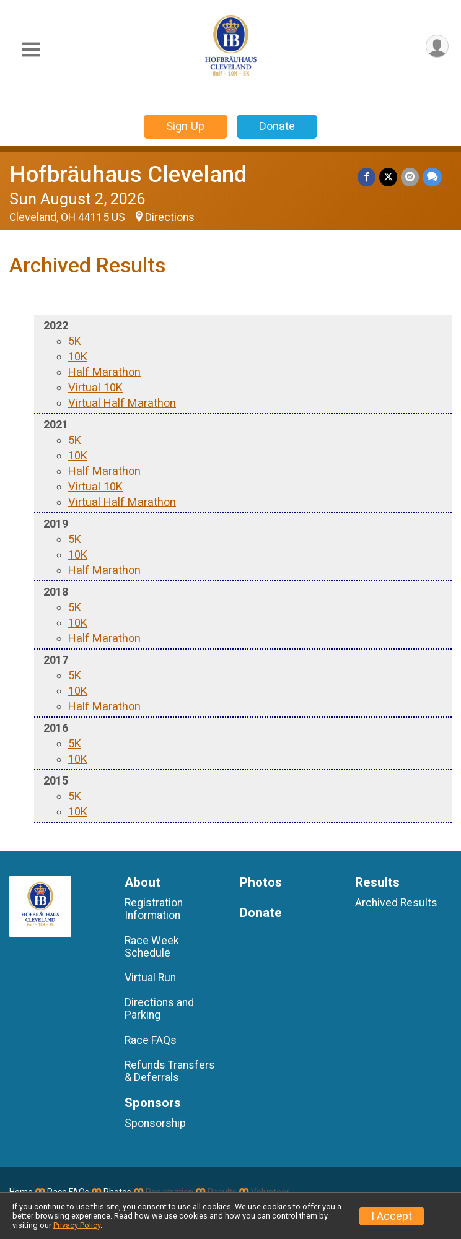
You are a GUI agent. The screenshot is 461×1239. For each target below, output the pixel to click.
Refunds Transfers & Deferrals (170, 1071)
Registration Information (154, 909)
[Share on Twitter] (388, 177)
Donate (277, 126)
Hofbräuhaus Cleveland (128, 174)
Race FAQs (151, 1040)
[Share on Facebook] (366, 177)
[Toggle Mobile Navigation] (31, 50)
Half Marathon (104, 371)
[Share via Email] (410, 177)
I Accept (391, 1216)
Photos (261, 883)
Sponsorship (155, 1123)
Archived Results (396, 903)
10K (77, 356)
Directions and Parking (159, 1008)
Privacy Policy (76, 1225)
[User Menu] (437, 46)
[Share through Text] (432, 177)
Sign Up (185, 126)
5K (74, 340)
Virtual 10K (95, 387)
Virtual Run (150, 978)
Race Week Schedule (152, 946)
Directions (170, 217)
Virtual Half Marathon (122, 402)
